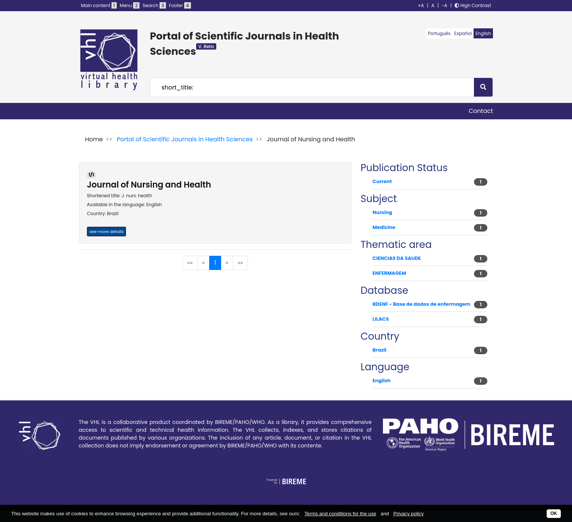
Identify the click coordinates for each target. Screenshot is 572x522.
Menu (129, 5)
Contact (481, 111)
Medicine (384, 227)
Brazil (379, 349)
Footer (180, 5)
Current (382, 181)
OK (553, 513)
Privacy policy (408, 513)
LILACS (381, 319)
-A (444, 5)
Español (463, 33)
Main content (99, 5)
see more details (106, 232)
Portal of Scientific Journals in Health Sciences (185, 139)
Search (154, 5)
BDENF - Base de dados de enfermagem (422, 304)
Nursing (382, 212)
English (483, 33)
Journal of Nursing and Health (149, 185)
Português (439, 33)
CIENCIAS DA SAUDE (397, 258)
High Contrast (473, 5)
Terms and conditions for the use (340, 513)
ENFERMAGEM (389, 273)
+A (421, 5)
